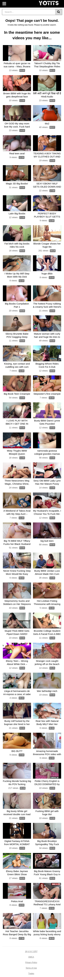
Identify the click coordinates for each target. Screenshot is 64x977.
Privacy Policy (31, 962)
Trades (31, 973)
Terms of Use (31, 968)
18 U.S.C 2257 (31, 951)
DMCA (31, 957)
